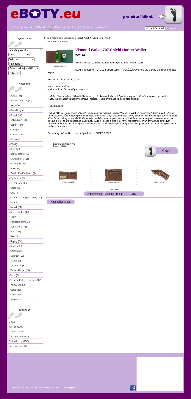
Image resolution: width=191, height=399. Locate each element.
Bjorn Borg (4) (16, 110)
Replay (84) (15, 241)
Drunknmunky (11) (19, 159)
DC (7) (13, 144)
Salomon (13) (16, 256)
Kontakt (28, 27)
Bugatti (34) (15, 115)
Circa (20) (14, 129)
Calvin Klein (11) (18, 120)
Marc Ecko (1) (16, 202)
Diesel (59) (15, 149)
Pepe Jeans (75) (18, 226)
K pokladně (100, 27)
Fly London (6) (17, 178)
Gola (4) (13, 192)
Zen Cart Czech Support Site (66, 388)
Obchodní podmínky (19, 336)
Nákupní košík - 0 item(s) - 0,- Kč (71, 27)
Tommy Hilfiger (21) (19, 270)
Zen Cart (48, 388)
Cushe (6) (14, 139)
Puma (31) (15, 231)
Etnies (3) (14, 168)
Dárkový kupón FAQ (19, 341)
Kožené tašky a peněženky (63, 38)
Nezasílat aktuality (18, 346)
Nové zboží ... (16, 294)
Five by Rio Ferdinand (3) (22, 173)
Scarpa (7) (15, 260)
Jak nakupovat (16, 326)
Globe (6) (14, 188)
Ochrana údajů (16, 331)
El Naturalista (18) (18, 163)
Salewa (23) (15, 251)
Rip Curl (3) (15, 246)
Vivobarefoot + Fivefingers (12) (25, 280)
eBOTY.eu (29, 388)
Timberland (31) (17, 265)
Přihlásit (40, 27)
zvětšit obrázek (68, 181)
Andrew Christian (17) (20, 100)
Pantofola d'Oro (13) (20, 222)
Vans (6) (14, 275)
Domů (16, 27)
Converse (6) (16, 134)
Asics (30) (14, 105)
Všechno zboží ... (18, 299)
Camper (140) (16, 125)
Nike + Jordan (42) (19, 212)
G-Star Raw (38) (18, 183)
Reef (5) (13, 236)
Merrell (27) (15, 207)
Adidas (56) (15, 95)
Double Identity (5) (19, 154)
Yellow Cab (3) (17, 285)
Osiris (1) (14, 217)
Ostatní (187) (16, 290)
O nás (12, 322)
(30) (25, 197)
